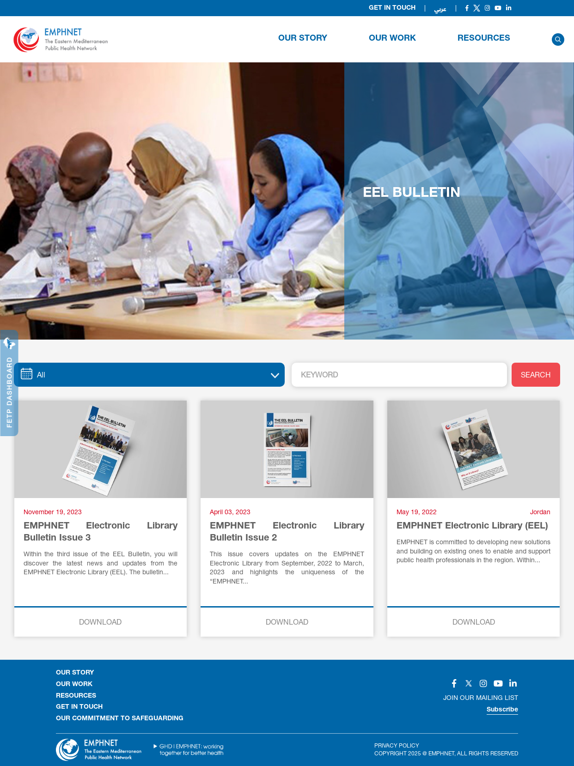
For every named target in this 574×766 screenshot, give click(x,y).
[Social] (467, 8)
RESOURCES (484, 39)
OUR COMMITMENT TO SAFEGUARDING (119, 719)
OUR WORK (392, 39)
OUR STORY (302, 39)
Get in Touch (392, 8)
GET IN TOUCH (79, 707)
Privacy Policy (396, 745)
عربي (440, 8)
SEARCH (536, 374)
